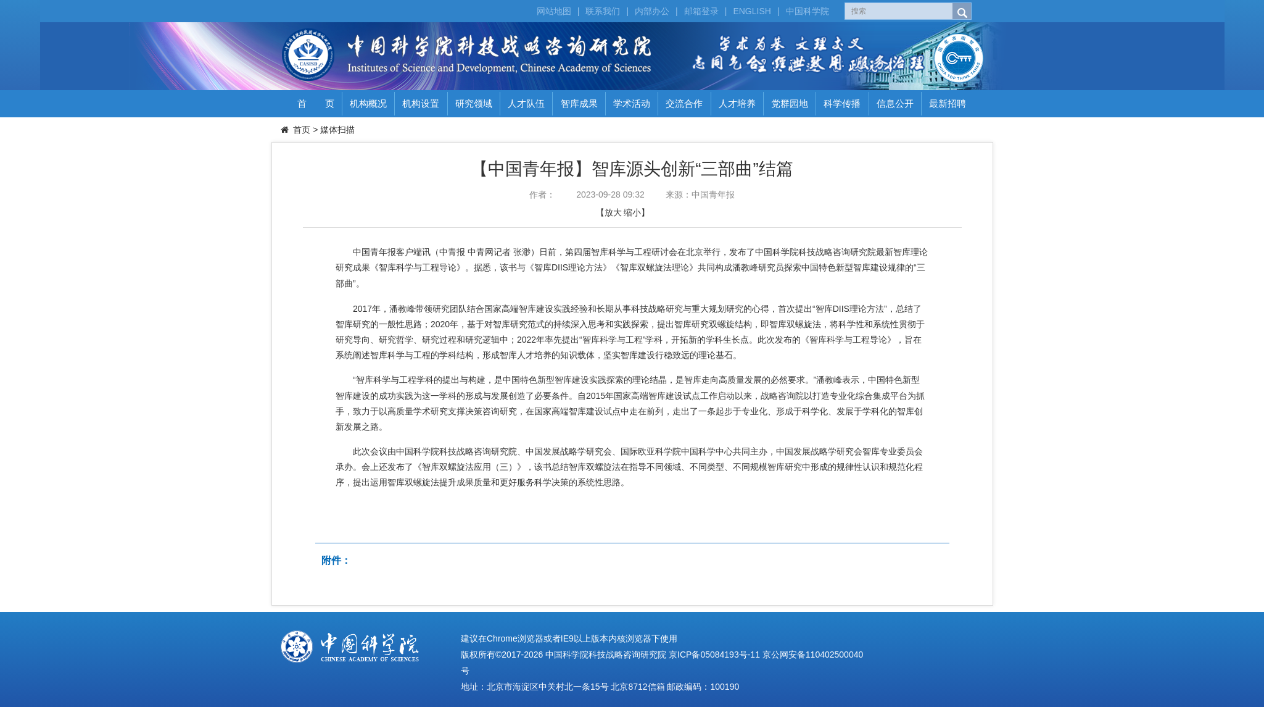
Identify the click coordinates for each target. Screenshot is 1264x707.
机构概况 (368, 103)
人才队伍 (526, 103)
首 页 (315, 103)
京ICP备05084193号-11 (714, 654)
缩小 (632, 212)
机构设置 (420, 103)
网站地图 (554, 11)
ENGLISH (751, 11)
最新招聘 (947, 103)
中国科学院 (807, 11)
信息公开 (895, 103)
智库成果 (579, 103)
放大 (613, 212)
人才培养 (737, 103)
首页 (301, 130)
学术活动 (631, 103)
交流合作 (684, 103)
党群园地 (789, 103)
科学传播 (842, 103)
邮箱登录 (701, 11)
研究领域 (473, 103)
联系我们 (602, 11)
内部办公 (652, 11)
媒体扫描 (337, 130)
